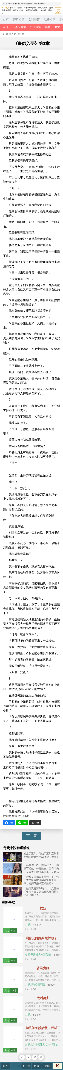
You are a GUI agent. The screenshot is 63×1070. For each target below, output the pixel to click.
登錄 (47, 1065)
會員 (57, 1065)
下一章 (31, 836)
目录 (36, 1065)
